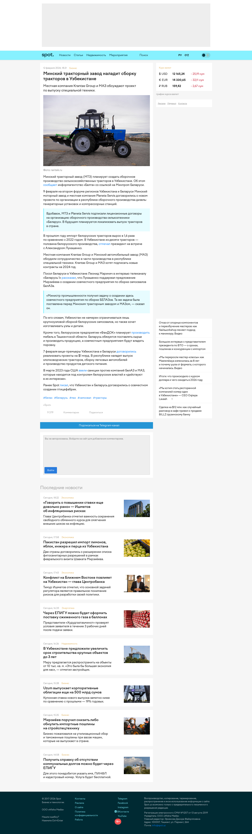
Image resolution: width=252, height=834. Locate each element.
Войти (50, 470)
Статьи (78, 55)
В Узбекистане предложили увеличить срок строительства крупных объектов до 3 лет (75, 652)
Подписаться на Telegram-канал (96, 425)
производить (140, 332)
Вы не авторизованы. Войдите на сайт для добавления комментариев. (96, 450)
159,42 (176, 86)
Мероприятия (118, 55)
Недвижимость (96, 55)
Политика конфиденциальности (86, 813)
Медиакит (171, 103)
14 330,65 (179, 80)
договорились (126, 351)
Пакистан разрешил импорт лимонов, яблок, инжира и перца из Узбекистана (75, 544)
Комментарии (69, 412)
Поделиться (94, 412)
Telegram (121, 798)
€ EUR (163, 80)
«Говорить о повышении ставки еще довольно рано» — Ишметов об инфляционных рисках (73, 506)
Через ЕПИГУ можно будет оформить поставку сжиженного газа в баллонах (75, 615)
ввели (83, 370)
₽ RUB (163, 86)
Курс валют (165, 67)
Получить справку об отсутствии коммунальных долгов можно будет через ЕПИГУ (78, 763)
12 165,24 (178, 74)
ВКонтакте (122, 811)
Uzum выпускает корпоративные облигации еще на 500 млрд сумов (72, 690)
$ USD (163, 74)
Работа (79, 819)
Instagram (121, 807)
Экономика (67, 497)
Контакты (182, 103)
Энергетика (68, 608)
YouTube (120, 816)
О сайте (79, 807)
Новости (65, 55)
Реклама (162, 103)
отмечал (104, 244)
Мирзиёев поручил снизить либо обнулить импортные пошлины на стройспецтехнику (70, 724)
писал (64, 385)
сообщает (50, 185)
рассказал (69, 277)
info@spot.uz (159, 825)
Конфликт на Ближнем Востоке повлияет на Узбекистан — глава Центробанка (77, 579)
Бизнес (65, 683)
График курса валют (168, 94)
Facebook (121, 803)
